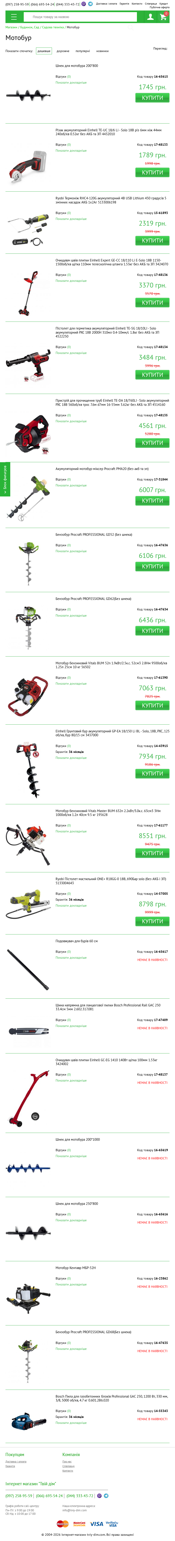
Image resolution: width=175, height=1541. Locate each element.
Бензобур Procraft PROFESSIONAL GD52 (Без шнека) (94, 534)
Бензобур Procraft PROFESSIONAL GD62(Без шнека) (93, 598)
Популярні (83, 51)
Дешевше (44, 51)
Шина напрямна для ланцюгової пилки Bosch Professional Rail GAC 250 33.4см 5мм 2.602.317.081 (108, 1007)
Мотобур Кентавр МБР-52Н (76, 1268)
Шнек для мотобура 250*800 (77, 1203)
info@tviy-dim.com (74, 1510)
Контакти (137, 3)
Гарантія (124, 3)
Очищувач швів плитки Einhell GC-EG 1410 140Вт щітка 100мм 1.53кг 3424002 (106, 1062)
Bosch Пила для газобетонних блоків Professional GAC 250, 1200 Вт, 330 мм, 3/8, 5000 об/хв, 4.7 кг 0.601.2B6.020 (112, 1398)
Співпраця (151, 3)
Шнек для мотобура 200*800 (77, 65)
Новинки (102, 51)
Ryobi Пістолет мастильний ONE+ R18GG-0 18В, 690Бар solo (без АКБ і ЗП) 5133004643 (111, 881)
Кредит (164, 3)
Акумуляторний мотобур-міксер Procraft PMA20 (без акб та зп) (102, 469)
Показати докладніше (71, 82)
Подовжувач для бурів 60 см (77, 941)
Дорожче (63, 51)
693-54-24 (42, 4)
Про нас (67, 1461)
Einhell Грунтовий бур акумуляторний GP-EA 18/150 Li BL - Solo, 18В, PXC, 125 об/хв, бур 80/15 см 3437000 (113, 733)
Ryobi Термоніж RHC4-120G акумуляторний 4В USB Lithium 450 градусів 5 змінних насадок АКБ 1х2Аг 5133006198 (111, 200)
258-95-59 (17, 4)
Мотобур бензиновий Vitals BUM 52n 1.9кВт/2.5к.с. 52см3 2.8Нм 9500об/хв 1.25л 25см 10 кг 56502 (111, 665)
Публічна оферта (160, 7)
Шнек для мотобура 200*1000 (78, 1139)
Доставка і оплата (106, 3)
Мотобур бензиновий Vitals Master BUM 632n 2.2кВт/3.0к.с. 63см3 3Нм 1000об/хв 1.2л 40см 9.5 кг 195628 (108, 813)
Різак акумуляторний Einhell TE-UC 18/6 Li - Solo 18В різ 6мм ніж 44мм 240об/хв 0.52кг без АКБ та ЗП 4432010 (109, 132)
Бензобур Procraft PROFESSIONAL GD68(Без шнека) (93, 1332)
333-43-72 (67, 4)
